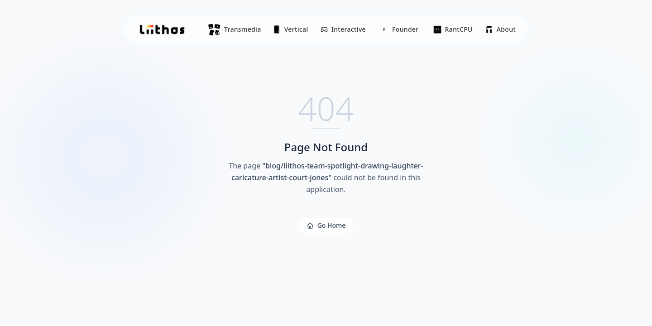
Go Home (326, 225)
